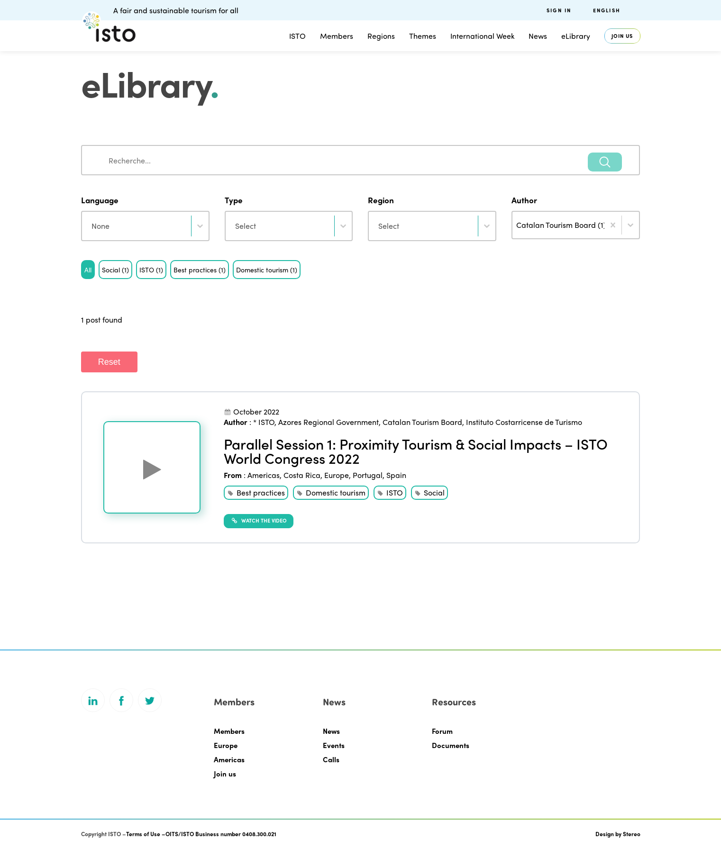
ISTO (297, 36)
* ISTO (263, 421)
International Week (482, 36)
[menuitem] (616, 10)
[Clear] (612, 225)
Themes (422, 36)
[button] (88, 269)
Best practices (261, 492)
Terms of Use (143, 834)
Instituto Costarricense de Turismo (524, 421)
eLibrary (575, 36)
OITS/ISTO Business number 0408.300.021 (220, 834)
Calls (331, 759)
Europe (336, 474)
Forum (442, 731)
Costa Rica (301, 474)
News (538, 36)
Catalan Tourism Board (422, 421)
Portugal (368, 474)
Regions (381, 36)
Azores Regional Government (328, 421)
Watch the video (258, 520)
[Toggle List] (630, 225)
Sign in (559, 10)
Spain (396, 474)
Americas (263, 474)
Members (336, 36)
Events (334, 745)
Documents (450, 745)
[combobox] (360, 160)
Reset (109, 362)
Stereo (631, 834)
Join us (622, 35)
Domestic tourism (335, 492)
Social (434, 492)
